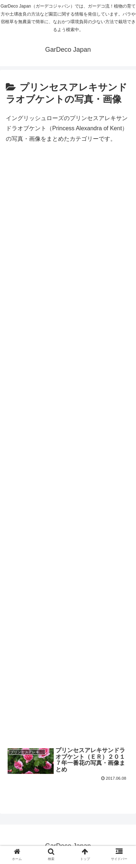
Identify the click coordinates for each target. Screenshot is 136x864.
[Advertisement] (68, 453)
